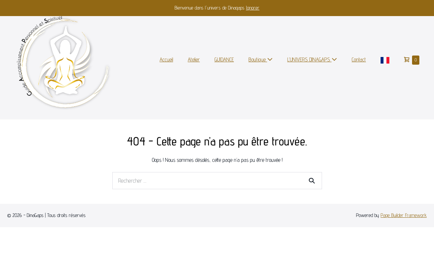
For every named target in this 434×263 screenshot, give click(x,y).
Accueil (166, 59)
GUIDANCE (224, 59)
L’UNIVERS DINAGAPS (312, 59)
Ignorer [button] (252, 8)
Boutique (260, 59)
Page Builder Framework (404, 215)
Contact (359, 59)
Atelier (194, 59)
